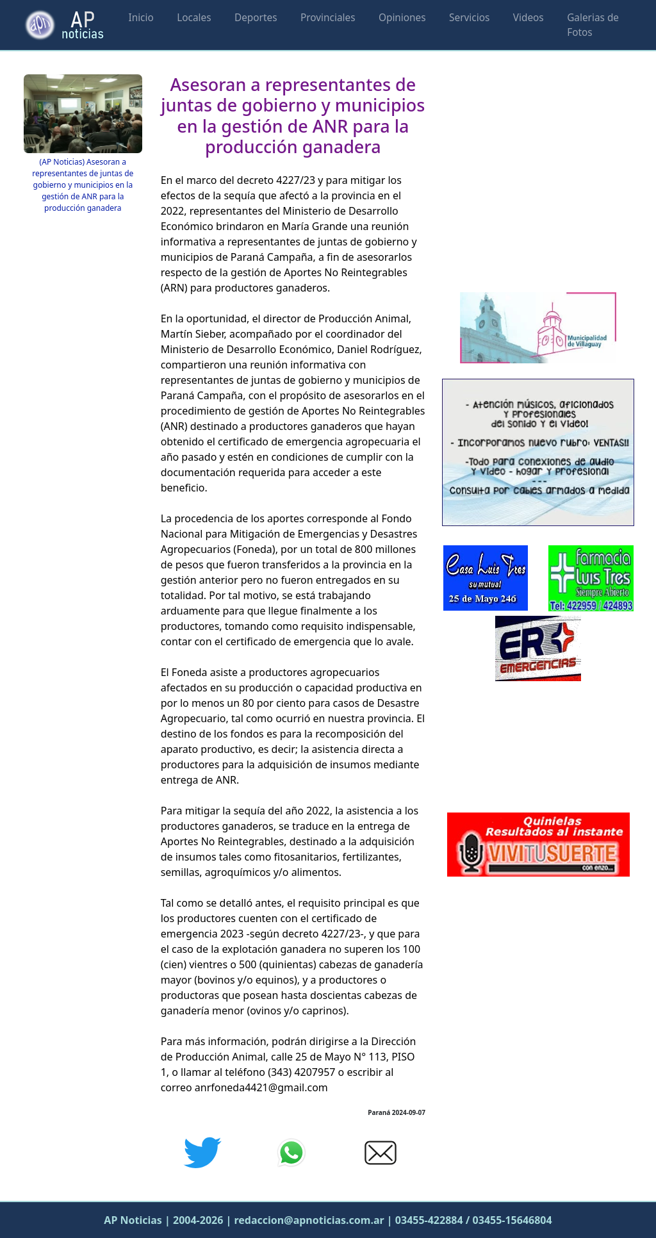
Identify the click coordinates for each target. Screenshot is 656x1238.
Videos (528, 17)
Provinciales (328, 17)
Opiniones (402, 17)
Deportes (255, 17)
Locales (194, 17)
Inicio (140, 17)
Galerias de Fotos (593, 25)
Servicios (469, 17)
